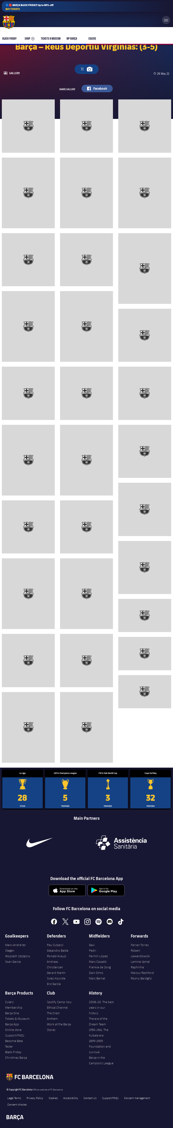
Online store (13, 1030)
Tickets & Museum (17, 1018)
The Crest (53, 1013)
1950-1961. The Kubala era (98, 1032)
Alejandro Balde (57, 950)
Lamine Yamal (140, 961)
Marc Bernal (97, 978)
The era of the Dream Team (98, 1021)
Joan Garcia (13, 961)
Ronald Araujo (56, 956)
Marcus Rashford (142, 973)
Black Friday (13, 1052)
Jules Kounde (56, 978)
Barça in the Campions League (101, 1060)
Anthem (52, 1018)
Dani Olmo (96, 973)
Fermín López (98, 956)
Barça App (12, 1024)
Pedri (92, 950)
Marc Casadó (97, 961)
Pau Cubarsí (55, 945)
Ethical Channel (57, 1007)
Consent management (137, 1097)
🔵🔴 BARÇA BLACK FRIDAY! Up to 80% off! (30, 7)
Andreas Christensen (55, 964)
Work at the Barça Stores (59, 1027)
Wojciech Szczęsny (17, 956)
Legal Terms (14, 1097)
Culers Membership (13, 1004)
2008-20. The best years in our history (101, 1007)
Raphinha (137, 967)
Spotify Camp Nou (59, 1002)
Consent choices (17, 1104)
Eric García (54, 984)
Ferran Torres (140, 945)
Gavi (92, 945)
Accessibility (70, 1097)
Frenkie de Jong (100, 967)
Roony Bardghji (141, 978)
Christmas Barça (16, 1057)
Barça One (12, 1013)
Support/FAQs (14, 1035)
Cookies (53, 1097)
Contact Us (90, 1097)
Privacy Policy (35, 1097)
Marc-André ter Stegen (15, 947)
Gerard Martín (56, 973)
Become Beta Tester (14, 1043)
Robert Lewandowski (140, 953)
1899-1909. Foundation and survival (100, 1046)
